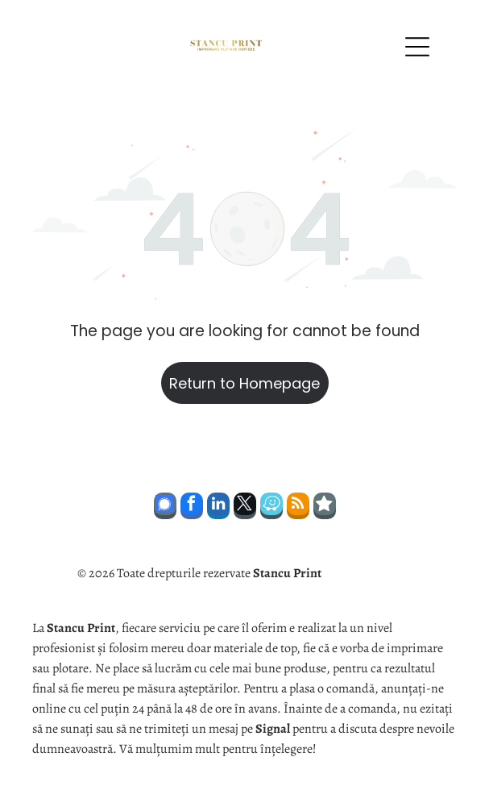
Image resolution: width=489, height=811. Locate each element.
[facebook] (191, 508)
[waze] (271, 508)
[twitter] (245, 508)
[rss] (298, 508)
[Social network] (165, 508)
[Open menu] (417, 47)
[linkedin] (218, 508)
